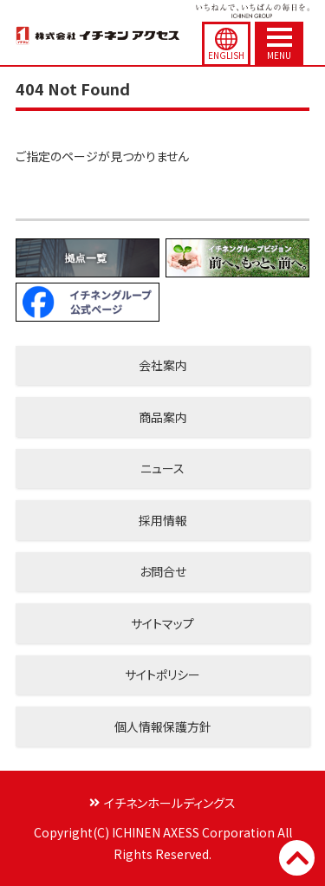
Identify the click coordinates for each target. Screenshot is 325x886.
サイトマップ (162, 623)
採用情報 (163, 520)
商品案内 (163, 417)
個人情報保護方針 (162, 726)
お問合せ (163, 571)
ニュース (162, 468)
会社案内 (163, 365)
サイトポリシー (162, 674)
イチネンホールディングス (170, 802)
